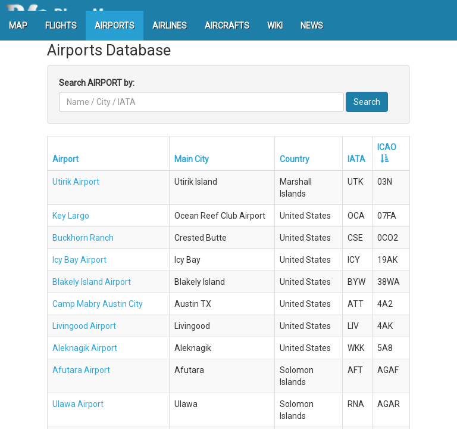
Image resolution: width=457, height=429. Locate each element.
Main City (191, 159)
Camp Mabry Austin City (97, 304)
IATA (356, 159)
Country (294, 159)
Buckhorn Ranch (83, 238)
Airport (65, 159)
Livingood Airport (84, 326)
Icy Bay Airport (79, 260)
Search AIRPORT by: (96, 83)
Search (366, 102)
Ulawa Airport (78, 404)
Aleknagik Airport (84, 348)
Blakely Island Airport (91, 282)
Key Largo (70, 215)
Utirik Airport (75, 181)
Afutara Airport (81, 370)
